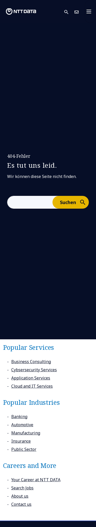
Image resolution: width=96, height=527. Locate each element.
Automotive (22, 425)
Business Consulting (31, 361)
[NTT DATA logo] (21, 11)
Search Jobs (22, 488)
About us (19, 496)
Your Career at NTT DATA (35, 480)
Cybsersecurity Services (34, 370)
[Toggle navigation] (90, 11)
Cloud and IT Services (32, 386)
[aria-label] (30, 202)
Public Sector (23, 449)
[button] (69, 11)
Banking (19, 416)
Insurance (21, 441)
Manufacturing (25, 433)
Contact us (21, 504)
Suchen (74, 202)
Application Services (30, 378)
